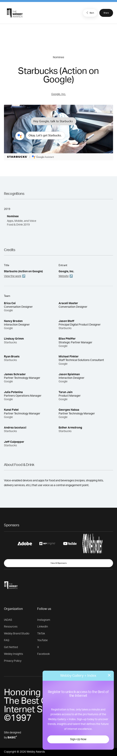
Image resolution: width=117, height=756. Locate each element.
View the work (12, 276)
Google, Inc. (58, 94)
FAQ (6, 640)
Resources (10, 626)
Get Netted (11, 647)
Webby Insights (13, 654)
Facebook (43, 654)
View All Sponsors (58, 563)
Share (106, 13)
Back (89, 13)
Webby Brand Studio (16, 633)
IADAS (8, 620)
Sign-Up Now (78, 739)
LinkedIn (42, 626)
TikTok (41, 633)
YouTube (42, 640)
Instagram (43, 620)
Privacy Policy (12, 661)
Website (64, 276)
